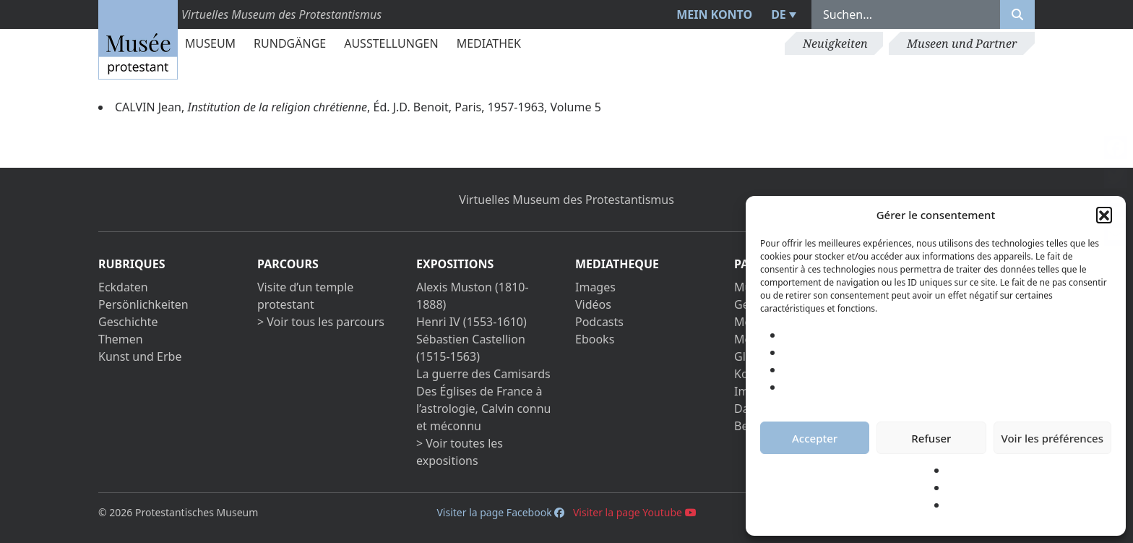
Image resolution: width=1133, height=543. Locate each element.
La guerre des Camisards (483, 374)
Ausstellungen (391, 43)
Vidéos (593, 304)
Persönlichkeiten (143, 304)
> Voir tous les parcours (320, 322)
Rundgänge (290, 43)
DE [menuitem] (778, 14)
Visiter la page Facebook (500, 512)
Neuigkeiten (835, 43)
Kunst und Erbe (139, 356)
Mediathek (489, 43)
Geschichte (128, 322)
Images (595, 287)
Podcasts (599, 322)
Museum (210, 43)
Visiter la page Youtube (635, 512)
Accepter (814, 438)
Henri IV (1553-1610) (471, 322)
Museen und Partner (962, 43)
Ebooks (594, 339)
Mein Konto (714, 14)
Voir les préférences (1052, 438)
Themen (120, 339)
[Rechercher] (1017, 14)
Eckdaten (123, 287)
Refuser (931, 438)
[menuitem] (782, 14)
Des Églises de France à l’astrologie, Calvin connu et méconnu (483, 408)
